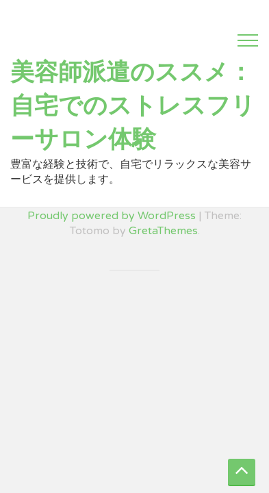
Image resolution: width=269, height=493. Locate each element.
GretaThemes (163, 231)
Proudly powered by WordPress (111, 216)
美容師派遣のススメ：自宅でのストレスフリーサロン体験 (132, 106)
